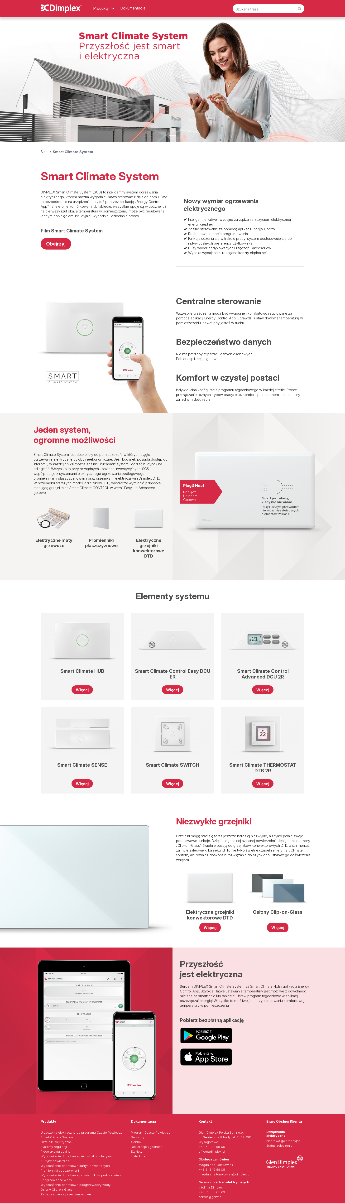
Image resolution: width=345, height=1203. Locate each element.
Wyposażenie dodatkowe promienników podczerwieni (81, 1175)
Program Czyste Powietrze (150, 1132)
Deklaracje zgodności (147, 1147)
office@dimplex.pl (212, 1151)
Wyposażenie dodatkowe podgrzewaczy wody (75, 1185)
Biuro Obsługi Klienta (284, 1121)
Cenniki (136, 1142)
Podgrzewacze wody (56, 1180)
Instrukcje (138, 1156)
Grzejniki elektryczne (56, 1142)
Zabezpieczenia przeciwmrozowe (66, 1194)
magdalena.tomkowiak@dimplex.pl (224, 1174)
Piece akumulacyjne (56, 1151)
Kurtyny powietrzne (55, 1161)
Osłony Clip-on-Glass (56, 1189)
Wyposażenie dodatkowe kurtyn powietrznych (75, 1166)
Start (44, 151)
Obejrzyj (56, 244)
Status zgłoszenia (279, 1145)
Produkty (101, 8)
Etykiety (136, 1151)
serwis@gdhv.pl (210, 1197)
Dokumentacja (132, 8)
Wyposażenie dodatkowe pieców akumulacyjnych (78, 1156)
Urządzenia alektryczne (275, 1133)
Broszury (137, 1137)
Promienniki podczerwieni (60, 1170)
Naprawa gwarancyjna (283, 1141)
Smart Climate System (57, 1137)
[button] (26, 79)
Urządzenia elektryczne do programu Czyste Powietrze (82, 1132)
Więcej (82, 690)
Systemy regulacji (54, 1147)
